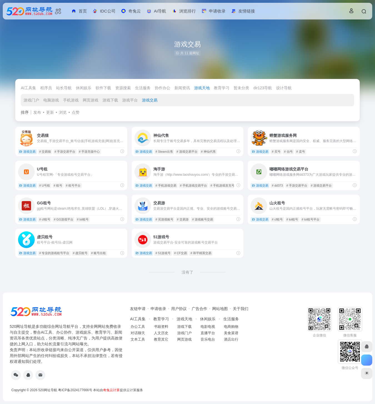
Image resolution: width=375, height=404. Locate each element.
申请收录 (158, 308)
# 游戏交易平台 (187, 151)
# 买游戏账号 (164, 219)
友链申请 (138, 308)
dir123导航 (262, 88)
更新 (50, 112)
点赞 (75, 112)
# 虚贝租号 (80, 253)
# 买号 (276, 151)
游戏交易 (150, 100)
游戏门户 (31, 100)
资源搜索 (123, 88)
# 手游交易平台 (64, 151)
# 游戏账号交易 (202, 219)
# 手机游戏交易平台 (193, 185)
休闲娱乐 (83, 88)
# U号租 (44, 185)
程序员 (46, 88)
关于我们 (240, 308)
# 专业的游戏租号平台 (54, 253)
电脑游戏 (51, 100)
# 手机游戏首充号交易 (226, 185)
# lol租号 (83, 219)
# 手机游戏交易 (166, 185)
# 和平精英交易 (201, 253)
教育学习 (221, 88)
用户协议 (179, 308)
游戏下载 (110, 100)
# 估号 (288, 151)
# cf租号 (44, 219)
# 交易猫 (45, 151)
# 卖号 (300, 151)
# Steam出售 (164, 151)
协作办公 (162, 88)
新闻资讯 (182, 88)
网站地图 (220, 308)
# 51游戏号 (163, 253)
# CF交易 (180, 253)
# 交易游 (183, 219)
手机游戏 (71, 100)
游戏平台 (130, 100)
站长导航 (64, 88)
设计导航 (284, 88)
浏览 (63, 112)
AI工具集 (28, 88)
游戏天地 (202, 88)
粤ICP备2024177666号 (75, 390)
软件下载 (103, 88)
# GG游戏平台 (63, 219)
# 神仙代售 (208, 151)
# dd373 (277, 185)
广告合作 (199, 308)
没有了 (187, 272)
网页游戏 (90, 100)
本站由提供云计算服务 (118, 390)
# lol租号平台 (310, 219)
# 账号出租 (98, 253)
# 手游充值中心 (89, 151)
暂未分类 (241, 88)
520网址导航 (47, 390)
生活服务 (143, 88)
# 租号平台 (73, 185)
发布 (37, 112)
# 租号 (58, 185)
